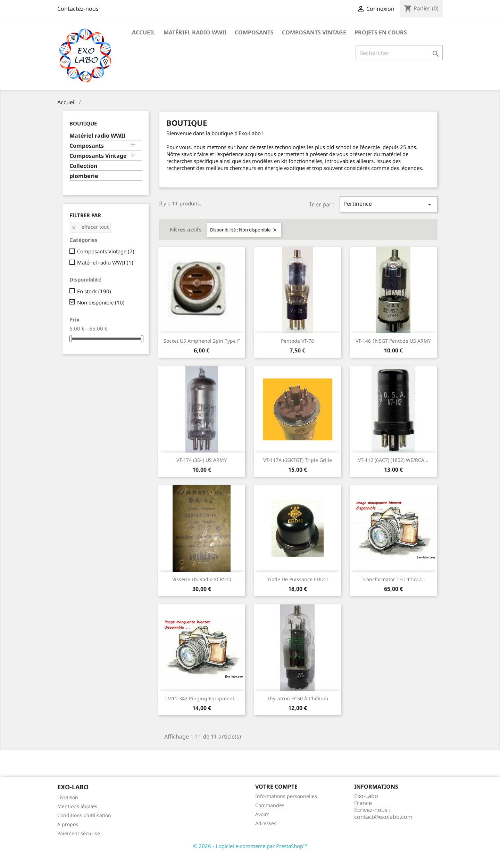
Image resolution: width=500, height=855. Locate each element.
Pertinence (388, 204)
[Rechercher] (399, 53)
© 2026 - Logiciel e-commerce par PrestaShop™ (250, 845)
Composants (254, 32)
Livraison (67, 797)
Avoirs (262, 814)
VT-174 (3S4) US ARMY (201, 460)
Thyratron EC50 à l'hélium (297, 698)
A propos (67, 824)
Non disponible (101, 302)
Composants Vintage (314, 32)
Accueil (143, 32)
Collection (83, 166)
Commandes (269, 805)
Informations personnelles (286, 796)
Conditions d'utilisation (84, 815)
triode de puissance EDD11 (297, 579)
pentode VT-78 (297, 340)
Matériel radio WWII (195, 32)
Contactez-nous (78, 9)
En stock (94, 291)
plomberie (83, 176)
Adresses (265, 823)
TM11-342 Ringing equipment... (202, 698)
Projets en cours (381, 32)
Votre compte (276, 786)
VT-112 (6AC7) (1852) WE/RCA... (393, 460)
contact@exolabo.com (383, 817)
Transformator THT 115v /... (393, 579)
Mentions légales (77, 806)
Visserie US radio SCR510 (201, 579)
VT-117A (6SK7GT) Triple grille (297, 460)
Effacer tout (90, 226)
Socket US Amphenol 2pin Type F (202, 340)
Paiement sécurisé (78, 833)
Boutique (83, 123)
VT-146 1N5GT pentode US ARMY (393, 340)
